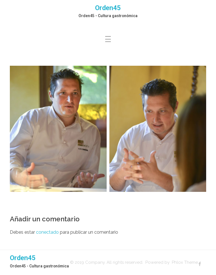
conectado (47, 232)
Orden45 (108, 8)
